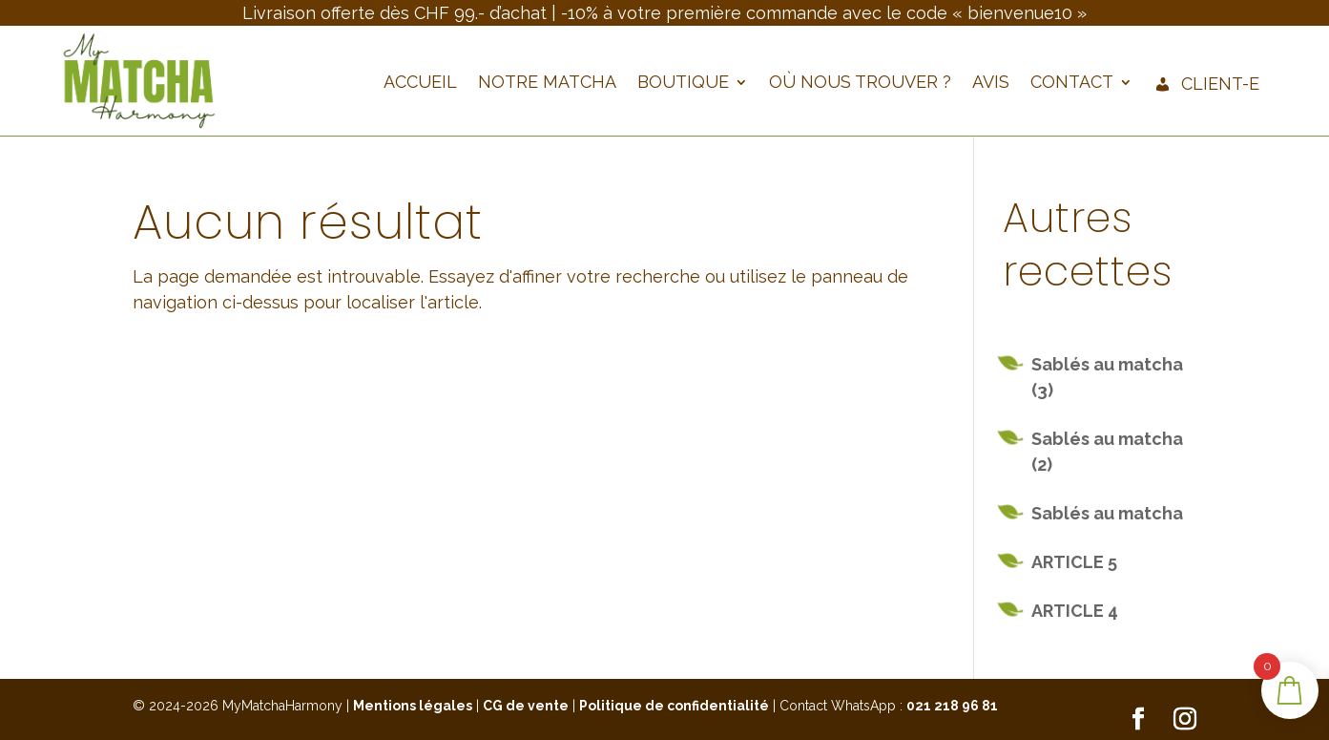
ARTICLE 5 (1074, 562)
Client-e (1206, 85)
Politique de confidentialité (674, 705)
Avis (990, 83)
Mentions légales (412, 705)
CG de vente (526, 705)
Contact (1071, 83)
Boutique (683, 83)
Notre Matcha (547, 83)
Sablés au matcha (1107, 513)
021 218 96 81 (952, 705)
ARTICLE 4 (1074, 611)
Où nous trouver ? (860, 83)
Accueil (420, 83)
